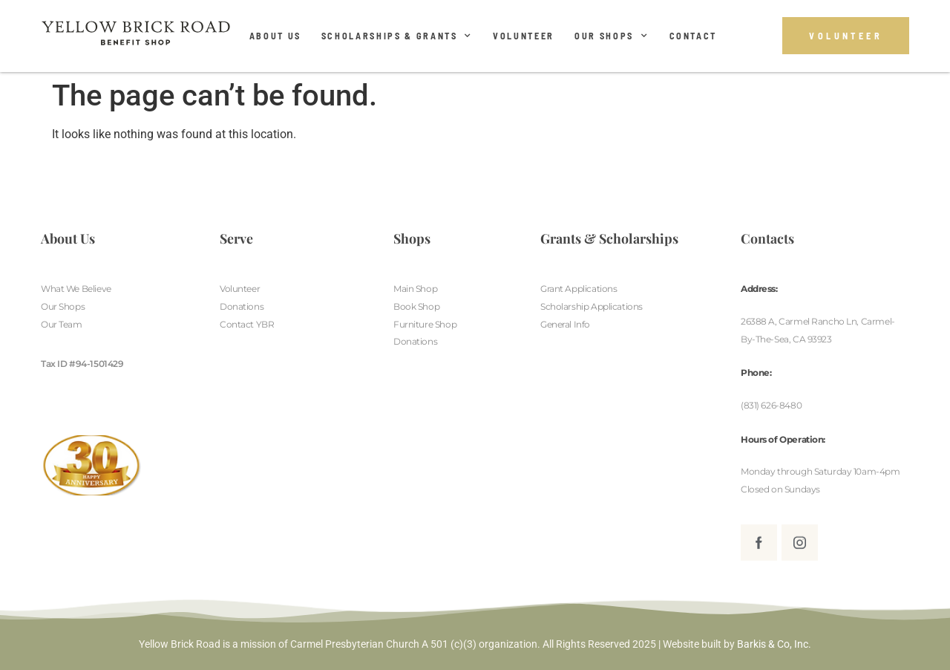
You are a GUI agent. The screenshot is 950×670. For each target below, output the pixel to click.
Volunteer (523, 35)
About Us (275, 35)
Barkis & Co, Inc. (774, 644)
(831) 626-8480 (771, 405)
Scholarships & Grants (397, 35)
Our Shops (611, 35)
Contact (693, 35)
